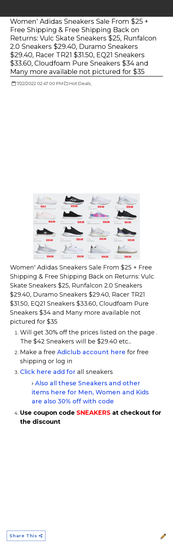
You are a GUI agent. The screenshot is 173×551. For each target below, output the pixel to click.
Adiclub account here (91, 352)
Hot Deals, (80, 83)
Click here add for (47, 372)
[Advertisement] (66, 140)
